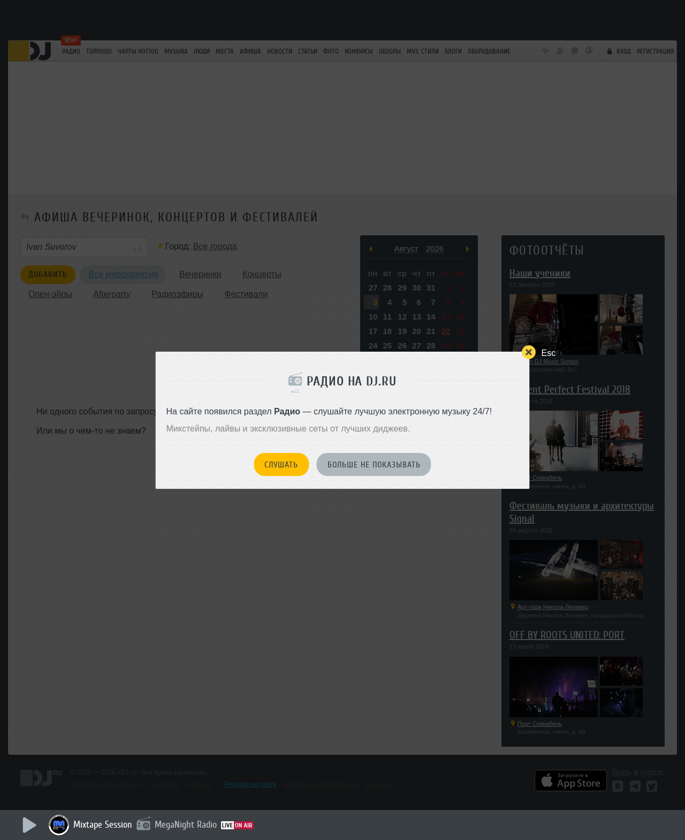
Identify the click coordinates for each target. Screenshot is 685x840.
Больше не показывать (374, 465)
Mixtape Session (102, 824)
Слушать (281, 465)
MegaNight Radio (186, 824)
